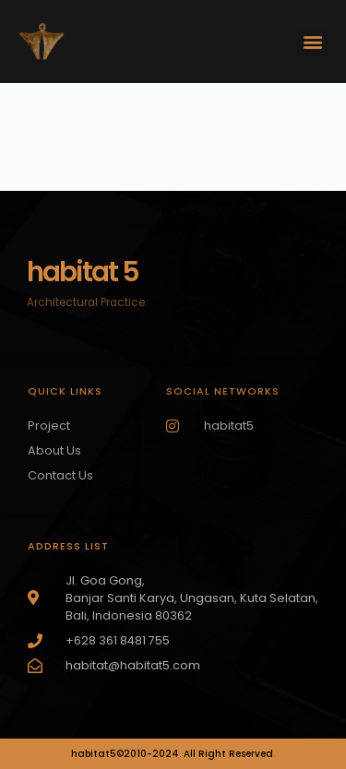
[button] (312, 42)
